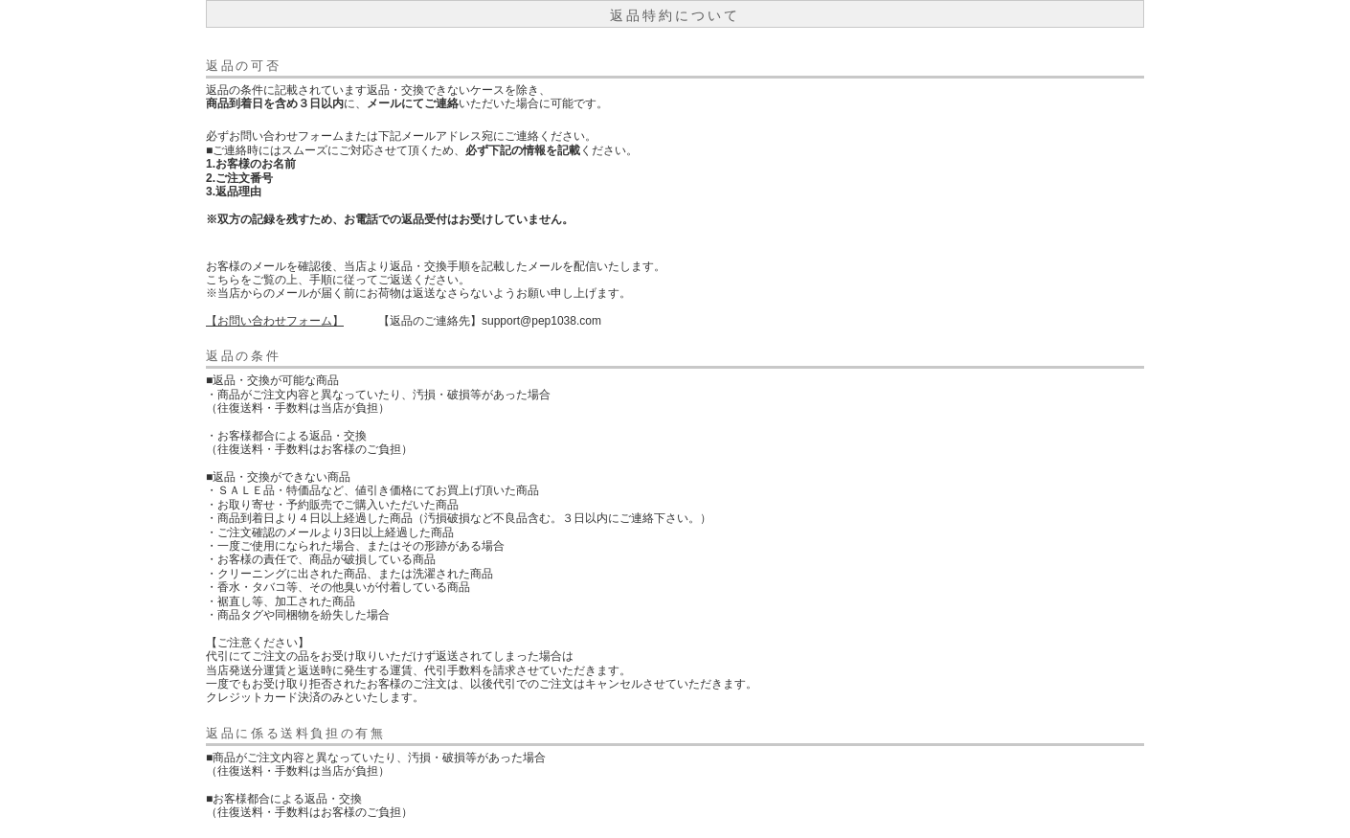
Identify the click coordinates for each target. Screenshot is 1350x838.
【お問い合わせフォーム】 (275, 321)
